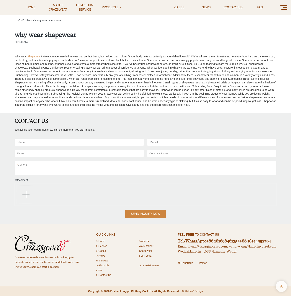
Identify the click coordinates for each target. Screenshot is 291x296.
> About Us (102, 265)
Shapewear (34, 56)
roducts (144, 241)
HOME (20, 20)
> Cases (101, 250)
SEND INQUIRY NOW (145, 213)
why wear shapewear (49, 20)
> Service (101, 246)
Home (102, 241)
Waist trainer (146, 246)
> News (100, 255)
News (30, 20)
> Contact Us (103, 275)
